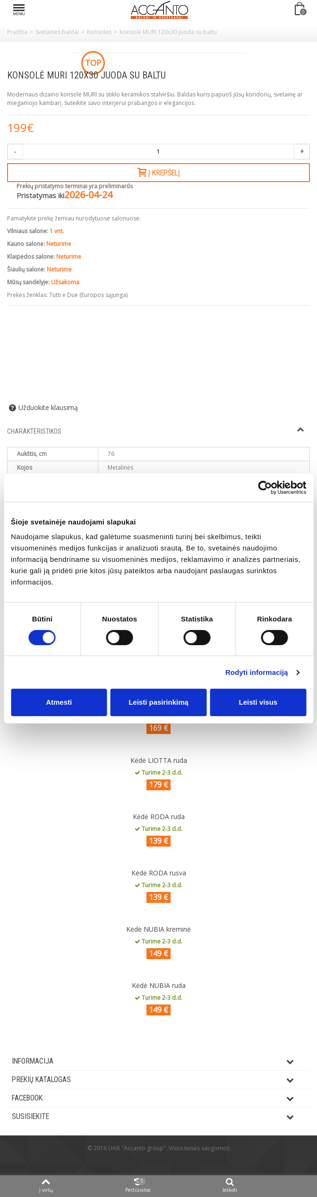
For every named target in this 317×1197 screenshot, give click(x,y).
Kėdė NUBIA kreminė (158, 929)
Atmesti (59, 702)
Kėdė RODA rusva (158, 872)
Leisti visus (258, 702)
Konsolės (99, 32)
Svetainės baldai (57, 32)
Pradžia (17, 32)
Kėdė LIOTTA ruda (158, 760)
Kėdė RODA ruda (159, 816)
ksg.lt (170, 1162)
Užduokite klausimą (48, 407)
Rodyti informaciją (256, 672)
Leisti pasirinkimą (158, 702)
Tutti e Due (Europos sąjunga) (88, 295)
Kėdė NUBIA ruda (159, 985)
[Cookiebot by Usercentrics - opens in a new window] (264, 488)
